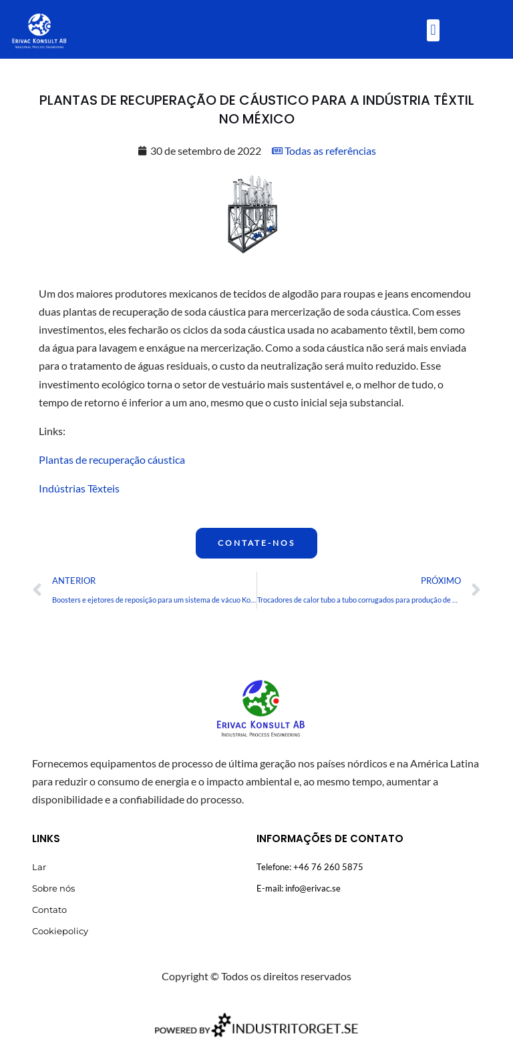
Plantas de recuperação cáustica (112, 459)
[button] (433, 30)
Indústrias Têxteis (79, 488)
